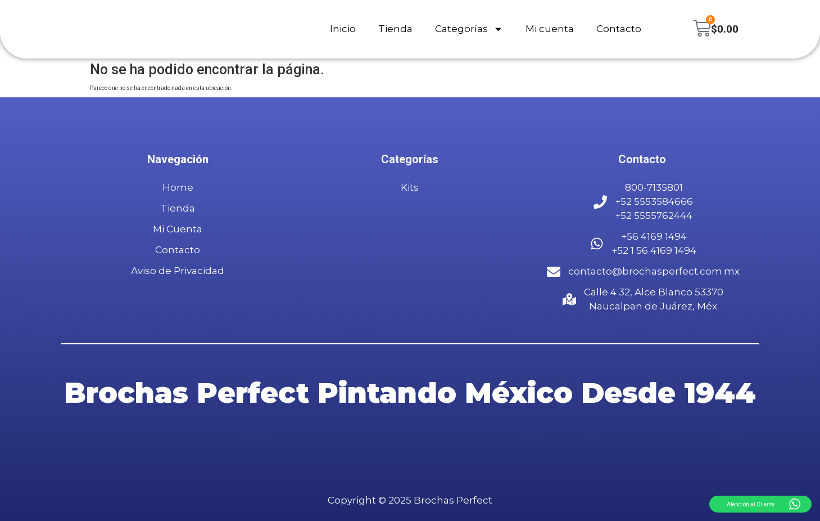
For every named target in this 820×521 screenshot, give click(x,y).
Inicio (342, 29)
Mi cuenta (549, 29)
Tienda (395, 29)
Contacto (618, 29)
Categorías (468, 29)
